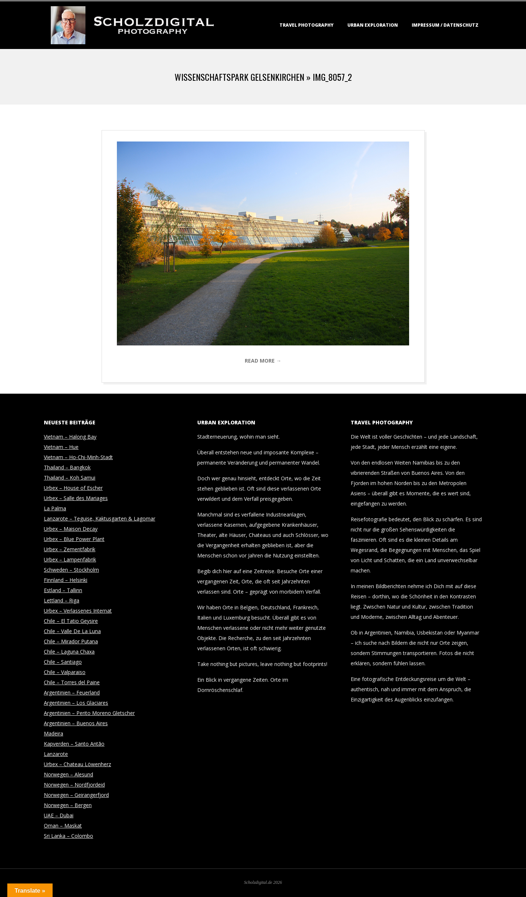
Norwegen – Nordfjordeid (74, 784)
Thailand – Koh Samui (69, 477)
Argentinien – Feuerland (72, 692)
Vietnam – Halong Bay (70, 436)
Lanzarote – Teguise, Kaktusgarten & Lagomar (99, 518)
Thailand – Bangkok (67, 467)
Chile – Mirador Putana (71, 641)
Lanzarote (56, 753)
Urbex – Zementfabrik (69, 549)
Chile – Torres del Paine (72, 682)
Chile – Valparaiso (64, 672)
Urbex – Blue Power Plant (74, 538)
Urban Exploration (372, 25)
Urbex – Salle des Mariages (76, 498)
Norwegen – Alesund (68, 774)
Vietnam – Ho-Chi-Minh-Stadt (78, 457)
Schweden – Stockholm (71, 569)
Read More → (263, 360)
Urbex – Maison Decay (71, 528)
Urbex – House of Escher (73, 487)
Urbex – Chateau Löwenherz (77, 764)
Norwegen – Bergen (68, 805)
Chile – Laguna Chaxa (69, 651)
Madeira (53, 733)
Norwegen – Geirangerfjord (76, 794)
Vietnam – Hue (61, 446)
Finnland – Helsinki (65, 579)
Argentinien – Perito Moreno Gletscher (89, 712)
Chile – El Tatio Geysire (71, 620)
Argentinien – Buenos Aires (76, 723)
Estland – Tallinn (63, 590)
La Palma (55, 508)
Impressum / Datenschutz (445, 25)
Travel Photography (306, 25)
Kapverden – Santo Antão (74, 743)
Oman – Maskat (63, 825)
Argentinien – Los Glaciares (76, 702)
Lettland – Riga (61, 600)
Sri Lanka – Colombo (68, 835)
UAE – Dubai (58, 815)
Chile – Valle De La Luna (72, 631)
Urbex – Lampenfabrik (70, 559)
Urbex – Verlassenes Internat (78, 610)
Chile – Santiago (63, 661)
